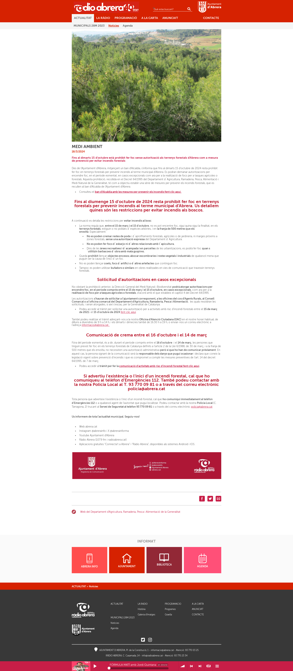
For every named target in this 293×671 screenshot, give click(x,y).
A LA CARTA (198, 604)
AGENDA (202, 561)
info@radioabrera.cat (152, 655)
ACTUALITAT (79, 586)
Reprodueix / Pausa (95, 666)
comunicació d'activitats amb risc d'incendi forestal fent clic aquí (159, 366)
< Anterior (191, 666)
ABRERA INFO (89, 561)
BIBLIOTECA (164, 560)
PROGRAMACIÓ (173, 604)
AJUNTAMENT (126, 561)
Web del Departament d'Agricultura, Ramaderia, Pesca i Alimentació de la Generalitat (130, 511)
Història (141, 609)
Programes (170, 609)
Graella (168, 614)
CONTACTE (198, 614)
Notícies (93, 586)
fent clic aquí (128, 312)
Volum (183, 666)
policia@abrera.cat (201, 406)
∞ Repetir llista (208, 666)
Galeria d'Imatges (146, 614)
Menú (217, 666)
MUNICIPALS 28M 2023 (123, 617)
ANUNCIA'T (197, 609)
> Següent (200, 666)
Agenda (114, 628)
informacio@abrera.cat (162, 650)
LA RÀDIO (143, 604)
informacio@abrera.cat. (96, 325)
